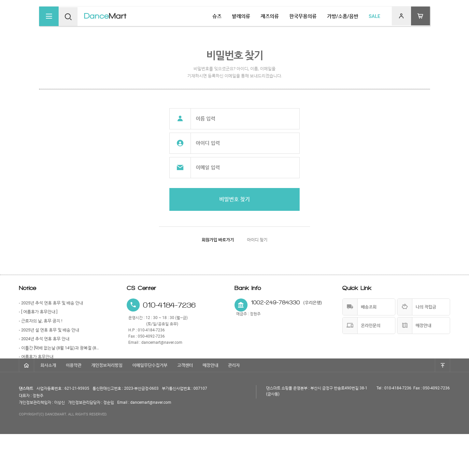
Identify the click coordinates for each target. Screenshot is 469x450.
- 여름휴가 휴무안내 (36, 356)
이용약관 (73, 381)
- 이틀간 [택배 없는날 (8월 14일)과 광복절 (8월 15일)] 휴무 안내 (59, 347)
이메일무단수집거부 (149, 381)
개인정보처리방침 (106, 381)
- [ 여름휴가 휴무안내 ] (38, 311)
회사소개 (48, 381)
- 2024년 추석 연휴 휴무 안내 (44, 338)
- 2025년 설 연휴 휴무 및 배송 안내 (49, 329)
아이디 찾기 (257, 239)
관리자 (234, 381)
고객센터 (185, 381)
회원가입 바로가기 (218, 239)
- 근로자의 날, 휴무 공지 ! (40, 320)
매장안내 (210, 381)
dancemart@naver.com (161, 342)
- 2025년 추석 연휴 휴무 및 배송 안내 (51, 302)
